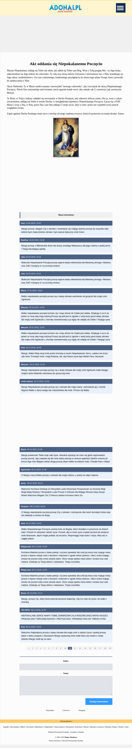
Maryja (86, 730)
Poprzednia (50, 713)
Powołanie (30, 730)
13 (80, 648)
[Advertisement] (66, 33)
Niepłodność (48, 730)
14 (85, 648)
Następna (82, 713)
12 (75, 648)
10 (65, 648)
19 (110, 648)
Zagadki (6, 730)
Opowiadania (14, 730)
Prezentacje (70, 730)
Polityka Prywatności (55, 735)
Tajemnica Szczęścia (97, 730)
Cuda (126, 730)
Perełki (120, 730)
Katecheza (78, 730)
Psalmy (114, 730)
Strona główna (66, 724)
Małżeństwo (39, 730)
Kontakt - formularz (70, 735)
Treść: (66, 673)
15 (90, 648)
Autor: (66, 661)
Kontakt (81, 735)
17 (100, 648)
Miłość (22, 730)
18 (105, 648)
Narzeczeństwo (59, 730)
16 (95, 648)
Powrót (66, 713)
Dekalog (108, 730)
